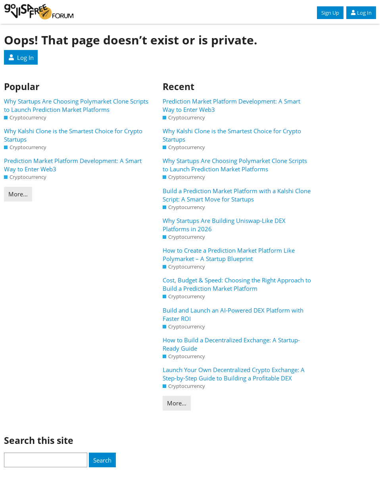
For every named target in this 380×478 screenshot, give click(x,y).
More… (18, 194)
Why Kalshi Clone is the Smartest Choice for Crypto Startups (73, 135)
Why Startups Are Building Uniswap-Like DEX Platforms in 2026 (224, 225)
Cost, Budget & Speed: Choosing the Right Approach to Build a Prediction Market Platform (237, 284)
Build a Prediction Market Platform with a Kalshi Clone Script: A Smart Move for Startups (237, 195)
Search (102, 460)
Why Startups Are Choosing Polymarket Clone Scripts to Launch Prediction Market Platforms (76, 105)
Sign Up (330, 12)
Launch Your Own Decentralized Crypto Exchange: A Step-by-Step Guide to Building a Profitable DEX (234, 374)
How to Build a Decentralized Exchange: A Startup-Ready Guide (231, 344)
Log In (361, 12)
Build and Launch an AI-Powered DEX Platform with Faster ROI (233, 314)
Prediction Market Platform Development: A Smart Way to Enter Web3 (73, 165)
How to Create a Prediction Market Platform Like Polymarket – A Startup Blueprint (229, 254)
